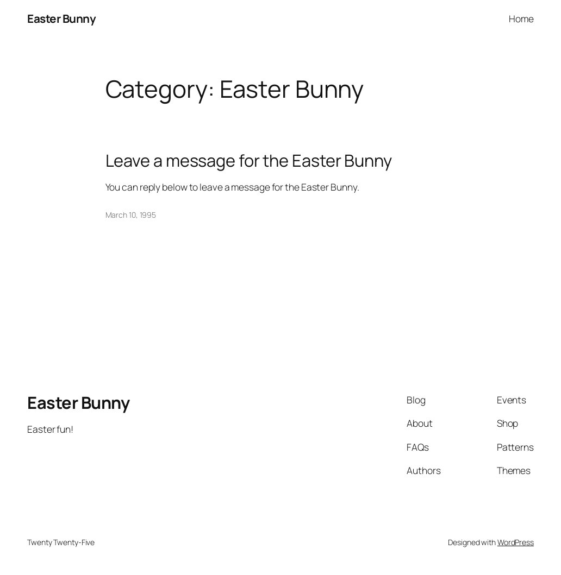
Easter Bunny (61, 18)
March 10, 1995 (131, 215)
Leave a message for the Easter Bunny (248, 160)
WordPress (515, 542)
